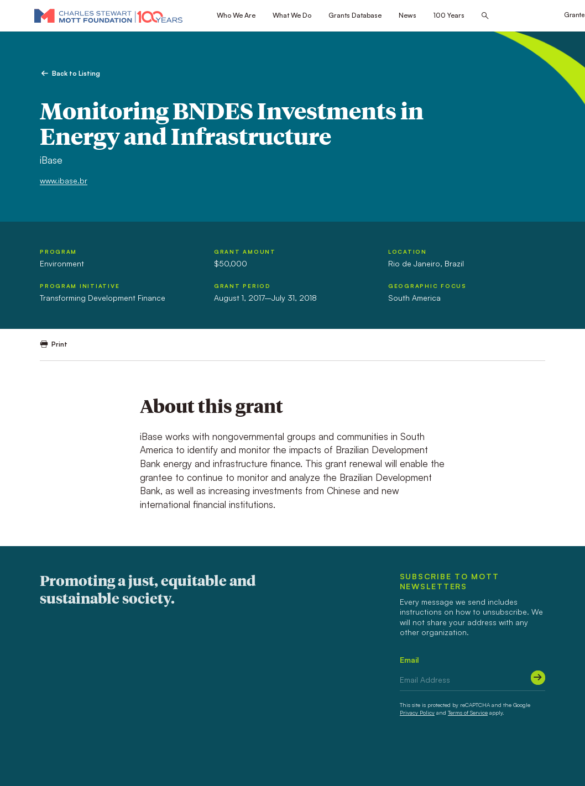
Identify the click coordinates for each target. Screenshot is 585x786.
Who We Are (236, 15)
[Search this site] (485, 16)
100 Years (448, 15)
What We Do (292, 15)
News (407, 15)
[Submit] (538, 677)
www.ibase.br (63, 180)
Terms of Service (468, 712)
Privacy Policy (417, 712)
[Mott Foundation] (108, 15)
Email (409, 659)
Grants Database (355, 15)
